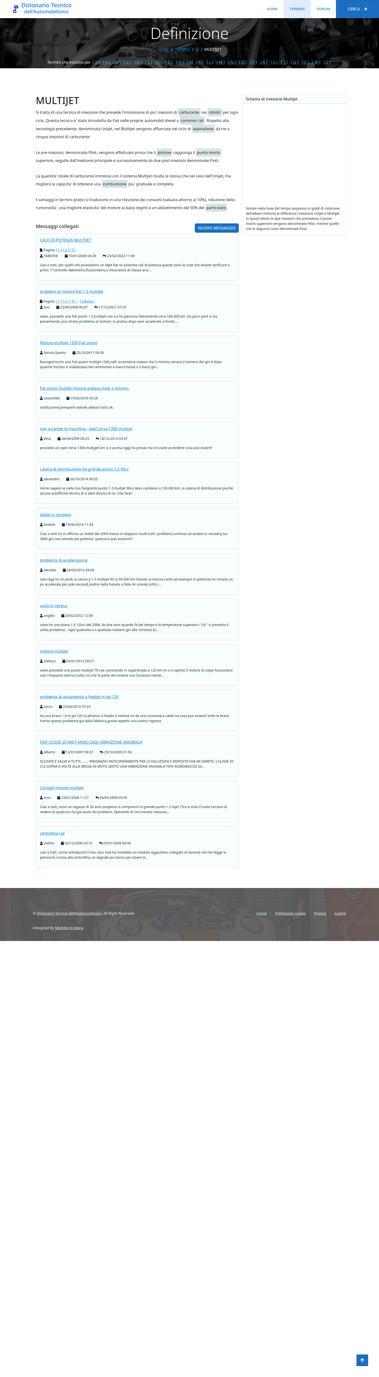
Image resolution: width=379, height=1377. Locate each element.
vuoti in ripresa (53, 703)
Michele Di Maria (69, 927)
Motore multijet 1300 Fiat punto (68, 440)
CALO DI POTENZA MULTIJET (65, 337)
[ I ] (190, 62)
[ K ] (199, 62)
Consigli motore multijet (62, 885)
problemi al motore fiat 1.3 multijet (71, 389)
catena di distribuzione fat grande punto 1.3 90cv (84, 566)
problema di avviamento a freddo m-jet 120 (79, 794)
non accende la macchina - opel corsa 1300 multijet (86, 526)
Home (272, 8)
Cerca (357, 9)
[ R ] (263, 62)
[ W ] (316, 62)
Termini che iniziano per (69, 62)
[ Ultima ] (87, 399)
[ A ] (106, 62)
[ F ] (158, 62)
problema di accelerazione (63, 657)
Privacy (320, 913)
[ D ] (138, 62)
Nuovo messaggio (217, 325)
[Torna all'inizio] (362, 1360)
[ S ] (274, 62)
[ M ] (221, 62)
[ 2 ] (66, 347)
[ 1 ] (59, 347)
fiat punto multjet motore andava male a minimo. (85, 486)
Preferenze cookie (290, 913)
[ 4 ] (96, 62)
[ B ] (117, 62)
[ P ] (253, 62)
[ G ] (169, 62)
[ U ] (295, 62)
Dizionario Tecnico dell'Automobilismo (69, 913)
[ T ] (284, 62)
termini (182, 49)
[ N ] (232, 62)
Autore (340, 913)
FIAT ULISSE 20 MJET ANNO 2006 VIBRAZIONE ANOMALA (91, 839)
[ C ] (127, 62)
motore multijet (54, 748)
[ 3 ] (73, 347)
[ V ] (305, 62)
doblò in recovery (55, 612)
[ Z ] (327, 62)
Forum (323, 8)
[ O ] (243, 62)
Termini (297, 8)
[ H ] (180, 62)
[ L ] (210, 62)
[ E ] (148, 62)
